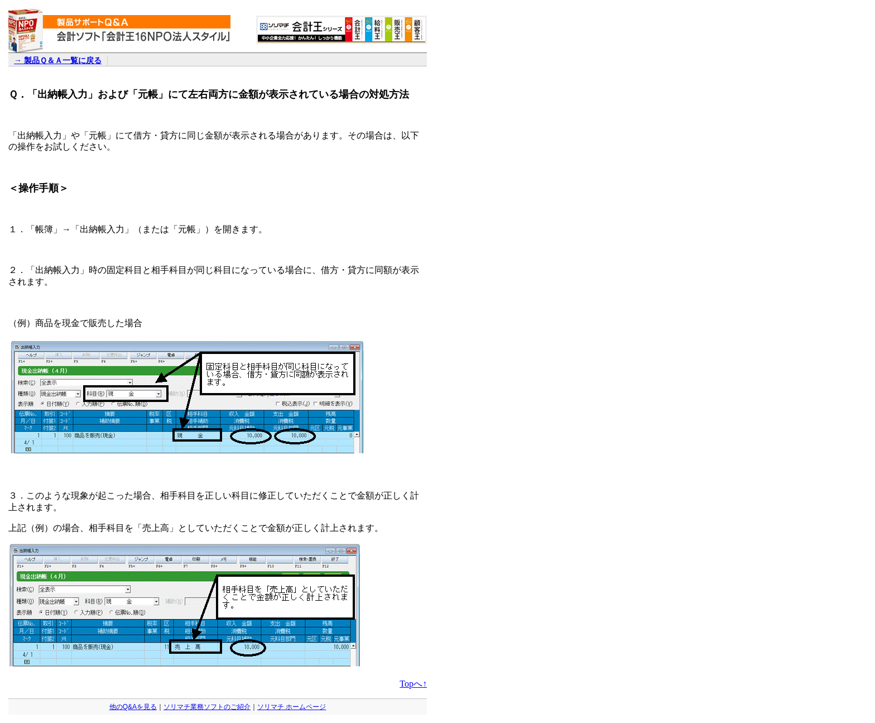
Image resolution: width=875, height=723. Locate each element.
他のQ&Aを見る (133, 707)
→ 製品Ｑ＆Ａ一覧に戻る (58, 60)
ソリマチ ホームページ (291, 707)
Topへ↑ (413, 683)
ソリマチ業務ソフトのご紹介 (207, 707)
